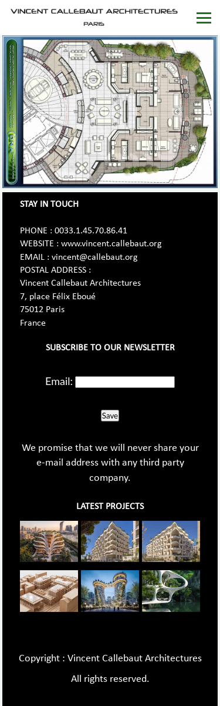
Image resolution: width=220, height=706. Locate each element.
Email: (59, 380)
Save (110, 415)
